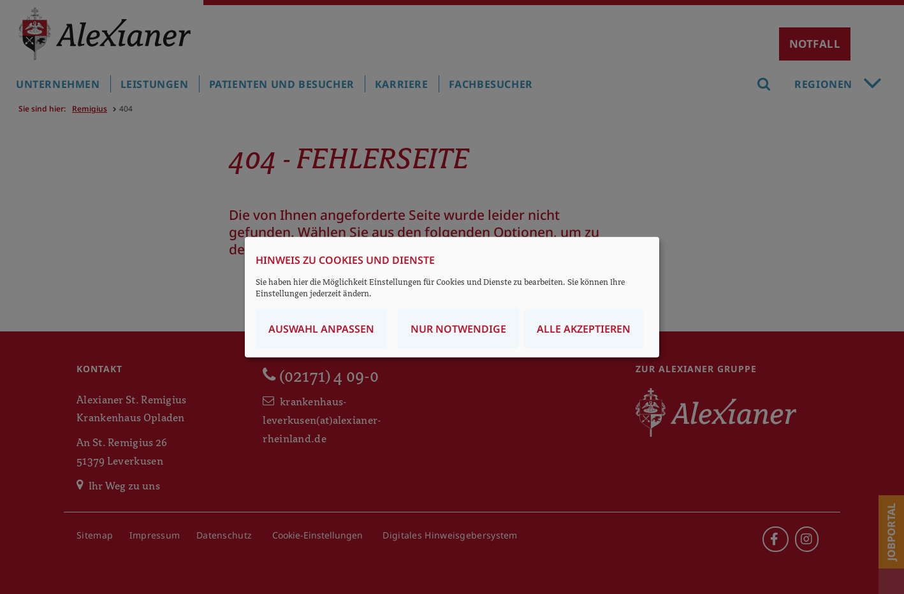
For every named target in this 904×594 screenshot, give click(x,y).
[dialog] (452, 297)
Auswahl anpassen (321, 328)
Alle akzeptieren (584, 328)
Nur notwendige (458, 328)
